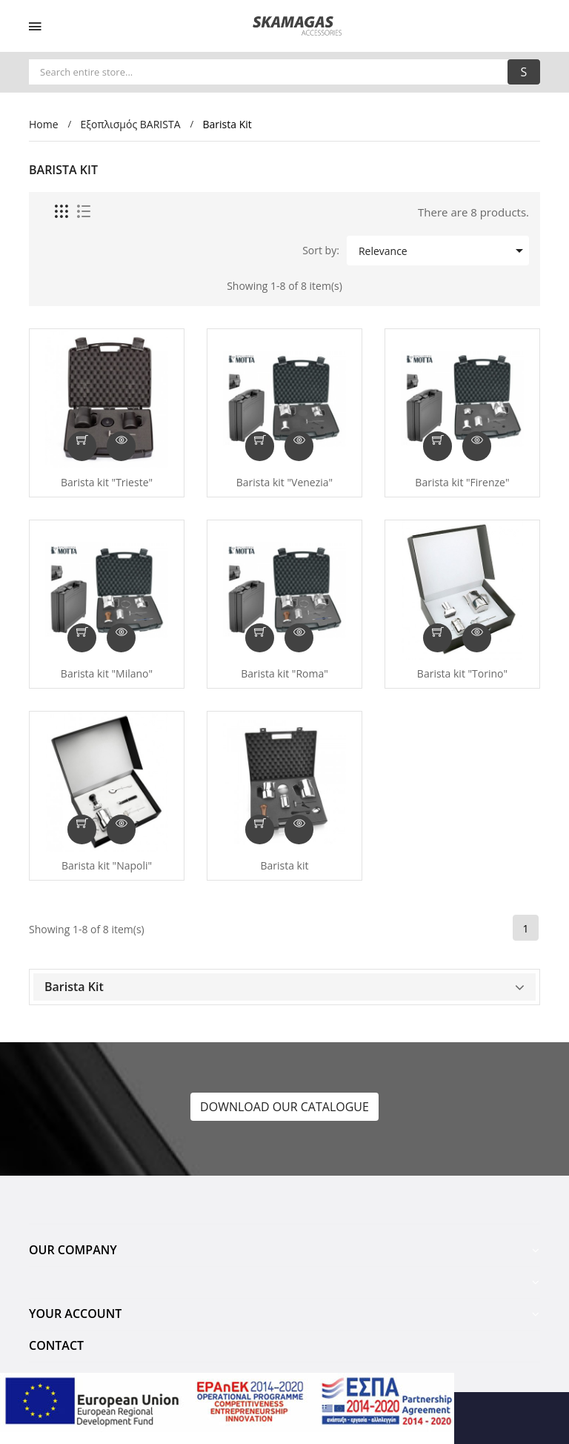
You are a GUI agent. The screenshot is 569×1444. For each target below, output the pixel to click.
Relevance (442, 250)
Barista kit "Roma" (284, 673)
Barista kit (284, 865)
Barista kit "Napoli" (106, 865)
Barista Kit (74, 986)
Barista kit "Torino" (462, 673)
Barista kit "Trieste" (107, 482)
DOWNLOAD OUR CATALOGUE (284, 1107)
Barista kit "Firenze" (462, 482)
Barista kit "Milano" (107, 673)
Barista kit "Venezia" (284, 482)
